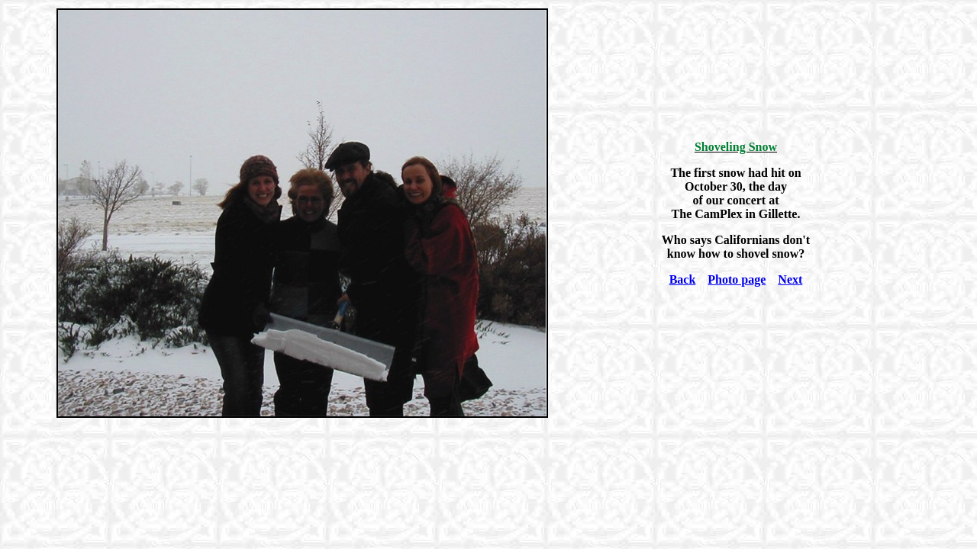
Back (682, 279)
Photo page (737, 279)
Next (790, 279)
